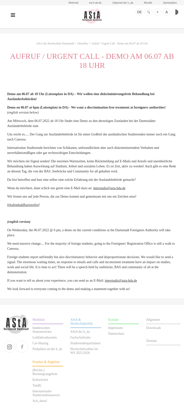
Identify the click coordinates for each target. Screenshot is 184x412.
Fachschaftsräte (80, 337)
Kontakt (113, 319)
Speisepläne (170, 2)
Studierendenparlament (85, 343)
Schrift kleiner (157, 12)
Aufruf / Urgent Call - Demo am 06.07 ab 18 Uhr (119, 43)
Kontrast (175, 12)
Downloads (153, 328)
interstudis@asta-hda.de (109, 188)
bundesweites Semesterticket (42, 329)
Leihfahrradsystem (44, 337)
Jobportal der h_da (122, 2)
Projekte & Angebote (46, 362)
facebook (22, 347)
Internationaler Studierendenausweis (46, 393)
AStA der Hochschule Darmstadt (92, 16)
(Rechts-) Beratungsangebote (44, 372)
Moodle (148, 2)
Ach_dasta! (39, 401)
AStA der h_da (80, 331)
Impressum (115, 328)
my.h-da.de (95, 2)
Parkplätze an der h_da (47, 349)
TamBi (36, 385)
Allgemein (153, 319)
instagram (10, 347)
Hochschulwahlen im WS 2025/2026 (84, 351)
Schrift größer (166, 12)
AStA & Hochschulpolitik (81, 321)
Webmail (73, 2)
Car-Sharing (40, 343)
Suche (148, 12)
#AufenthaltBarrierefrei (23, 205)
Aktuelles (82, 43)
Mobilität (38, 319)
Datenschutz (116, 333)
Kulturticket (40, 380)
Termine (151, 341)
